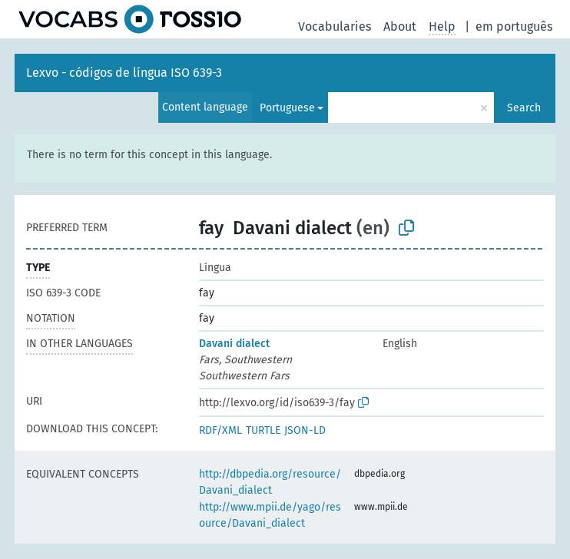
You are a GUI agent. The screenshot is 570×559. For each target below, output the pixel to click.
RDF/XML (220, 430)
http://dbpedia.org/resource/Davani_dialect (270, 482)
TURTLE (263, 430)
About (399, 26)
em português (514, 26)
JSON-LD (305, 430)
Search (524, 107)
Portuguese (287, 107)
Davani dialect (234, 343)
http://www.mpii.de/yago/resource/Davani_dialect (270, 515)
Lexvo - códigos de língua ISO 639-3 (124, 72)
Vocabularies (334, 26)
